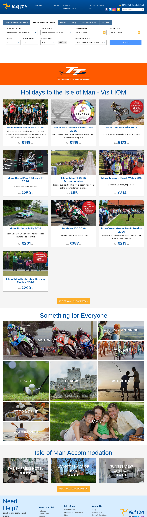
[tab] (16, 22)
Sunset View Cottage (121, 470)
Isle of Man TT (69, 510)
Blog (94, 510)
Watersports (26, 432)
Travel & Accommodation (70, 7)
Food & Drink (26, 411)
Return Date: (115, 28)
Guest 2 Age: (46, 38)
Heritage (73, 381)
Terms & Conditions (99, 515)
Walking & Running (120, 330)
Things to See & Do (96, 7)
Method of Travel (82, 38)
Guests (9, 38)
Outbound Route (13, 28)
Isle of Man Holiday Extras (73, 301)
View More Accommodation (73, 489)
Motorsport (50, 340)
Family (97, 421)
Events (56, 5)
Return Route (46, 28)
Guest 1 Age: (28, 38)
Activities (121, 381)
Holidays (38, 5)
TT (47, 5)
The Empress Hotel (25, 470)
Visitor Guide (44, 514)
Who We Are (97, 512)
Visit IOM (15, 6)
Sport (26, 381)
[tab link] (105, 22)
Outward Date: (81, 28)
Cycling (121, 350)
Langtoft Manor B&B (73, 470)
